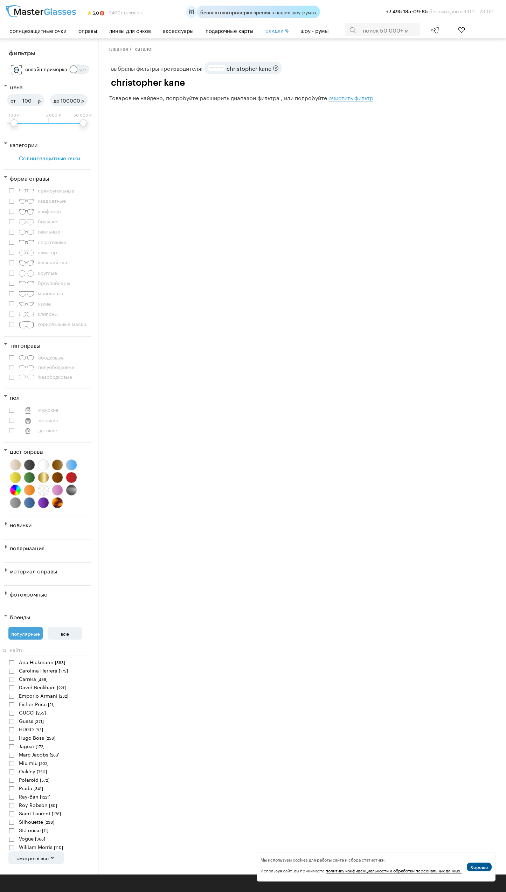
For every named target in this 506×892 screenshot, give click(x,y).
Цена (16, 86)
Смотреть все (36, 858)
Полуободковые (47, 367)
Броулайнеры (44, 283)
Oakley (33, 771)
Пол (15, 396)
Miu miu (34, 762)
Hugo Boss (37, 737)
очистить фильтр (350, 97)
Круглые (38, 273)
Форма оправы (29, 177)
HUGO (31, 729)
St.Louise (33, 830)
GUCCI (32, 712)
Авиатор (38, 252)
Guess (31, 720)
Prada (31, 788)
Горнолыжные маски (52, 324)
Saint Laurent (40, 813)
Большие (38, 221)
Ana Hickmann (42, 661)
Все (65, 633)
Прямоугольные (46, 191)
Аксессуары (178, 30)
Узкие (35, 304)
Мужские (38, 410)
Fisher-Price (37, 704)
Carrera (33, 678)
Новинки (21, 524)
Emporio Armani (43, 695)
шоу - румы (314, 30)
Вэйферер (40, 211)
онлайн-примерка (46, 68)
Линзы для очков (130, 30)
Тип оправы (25, 344)
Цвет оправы (26, 450)
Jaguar (31, 746)
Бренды (20, 616)
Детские (38, 430)
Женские (38, 420)
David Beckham (42, 687)
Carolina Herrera (43, 670)
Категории (23, 144)
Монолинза (41, 293)
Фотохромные (28, 593)
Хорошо (479, 867)
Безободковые (45, 377)
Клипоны (38, 314)
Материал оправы (33, 570)
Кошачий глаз (44, 262)
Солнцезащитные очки (38, 30)
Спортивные (42, 242)
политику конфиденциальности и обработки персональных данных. (394, 870)
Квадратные (42, 201)
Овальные (39, 232)
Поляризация (27, 547)
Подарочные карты (230, 30)
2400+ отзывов (115, 11)
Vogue (32, 838)
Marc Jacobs (39, 754)
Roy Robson (38, 804)
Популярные (25, 633)
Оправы (87, 30)
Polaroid (34, 779)
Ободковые (41, 357)
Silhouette (36, 821)
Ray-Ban (34, 796)
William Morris (41, 846)
